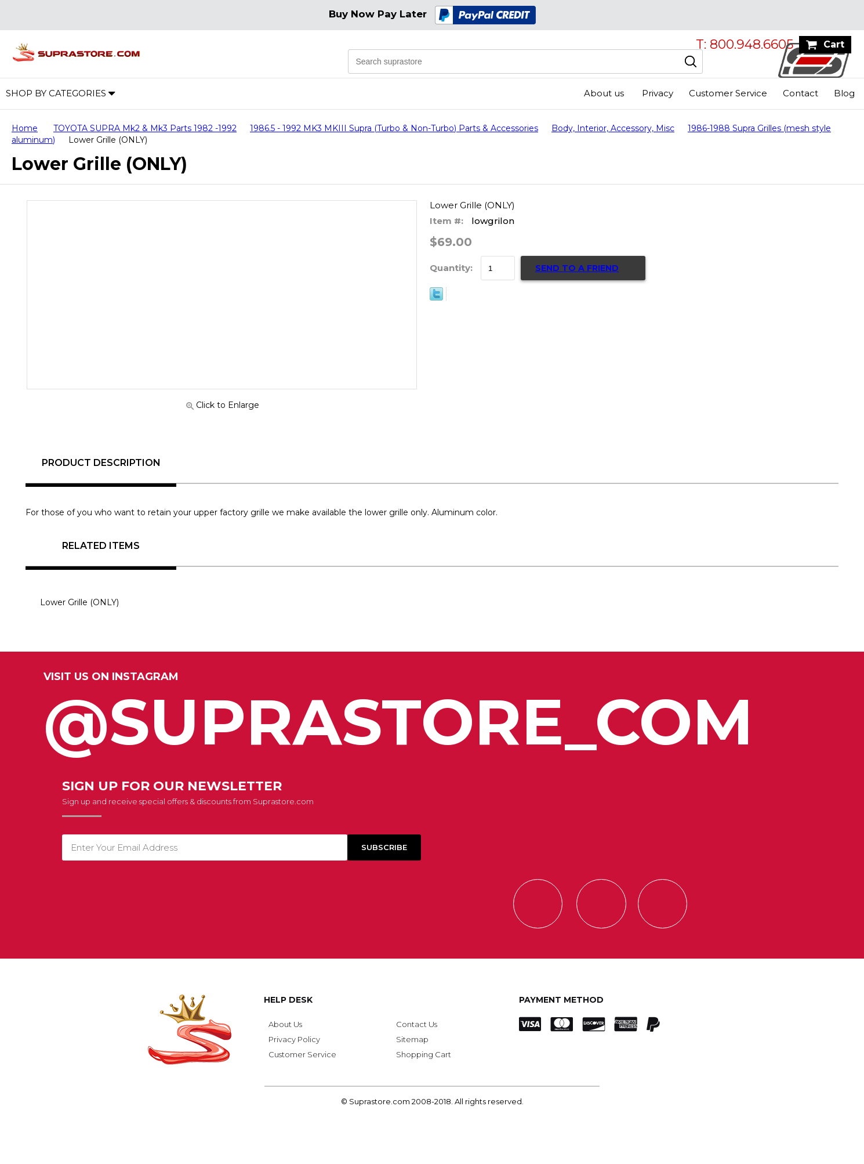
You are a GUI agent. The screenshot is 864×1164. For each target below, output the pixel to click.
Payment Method (561, 1000)
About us (604, 93)
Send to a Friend (577, 268)
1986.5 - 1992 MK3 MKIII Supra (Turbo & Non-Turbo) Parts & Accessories (394, 128)
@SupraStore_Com (432, 715)
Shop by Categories (56, 93)
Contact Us (416, 1024)
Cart (833, 44)
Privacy (657, 93)
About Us (285, 1024)
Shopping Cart (423, 1054)
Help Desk (288, 1000)
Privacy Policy (294, 1039)
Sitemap (412, 1039)
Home (25, 128)
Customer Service (728, 93)
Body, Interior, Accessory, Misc (612, 128)
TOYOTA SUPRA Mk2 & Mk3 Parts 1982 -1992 (145, 128)
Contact (800, 93)
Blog (844, 93)
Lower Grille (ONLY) (79, 602)
